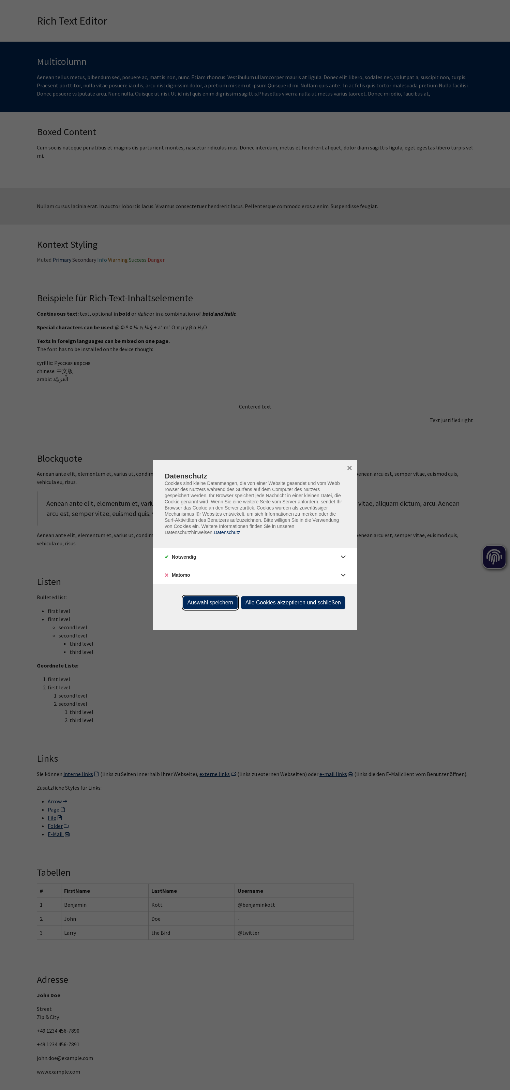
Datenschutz (227, 532)
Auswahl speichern (210, 602)
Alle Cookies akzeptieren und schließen (293, 602)
